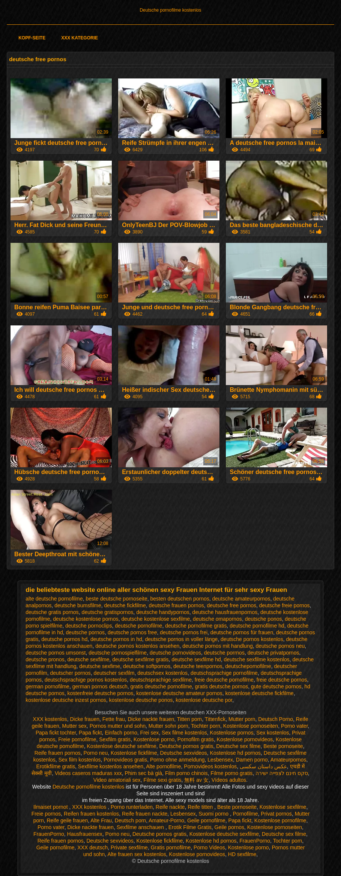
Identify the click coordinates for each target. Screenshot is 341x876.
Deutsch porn (130, 820)
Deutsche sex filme (238, 746)
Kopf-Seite (31, 38)
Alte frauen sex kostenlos (136, 854)
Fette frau (113, 719)
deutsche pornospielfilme (118, 653)
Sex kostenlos (272, 733)
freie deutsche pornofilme (224, 680)
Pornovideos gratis (125, 760)
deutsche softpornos (146, 666)
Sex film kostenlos (80, 760)
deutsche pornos (85, 632)
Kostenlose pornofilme (280, 820)
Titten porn (189, 719)
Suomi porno (214, 814)
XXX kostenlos (50, 719)
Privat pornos (276, 814)
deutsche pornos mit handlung (217, 646)
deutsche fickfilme (125, 605)
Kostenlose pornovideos (245, 739)
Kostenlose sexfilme (283, 807)
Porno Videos (209, 847)
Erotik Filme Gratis (190, 827)
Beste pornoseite (283, 746)
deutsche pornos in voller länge (181, 639)
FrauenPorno (48, 834)
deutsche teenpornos (197, 666)
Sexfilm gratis (115, 739)
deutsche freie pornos (284, 605)
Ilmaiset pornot (51, 807)
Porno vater (294, 726)
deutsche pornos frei (183, 632)
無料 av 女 (196, 780)
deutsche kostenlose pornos (85, 619)
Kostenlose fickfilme (134, 753)
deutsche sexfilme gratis (140, 659)
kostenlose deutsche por (204, 700)
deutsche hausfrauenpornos (225, 612)
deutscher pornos (70, 673)
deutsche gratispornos (108, 612)
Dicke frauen (84, 719)
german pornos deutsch (100, 686)
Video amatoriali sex (117, 780)
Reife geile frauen (67, 820)
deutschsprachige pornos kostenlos (86, 680)
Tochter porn (205, 726)
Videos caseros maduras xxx (88, 773)
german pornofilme (47, 686)
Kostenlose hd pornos (235, 753)
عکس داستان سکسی (263, 766)
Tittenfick (215, 719)
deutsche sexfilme (88, 659)
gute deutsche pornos (276, 686)
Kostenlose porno (154, 739)
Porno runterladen (132, 807)
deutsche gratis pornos (52, 612)
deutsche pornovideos (175, 653)
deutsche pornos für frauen (241, 632)
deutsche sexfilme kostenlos (257, 659)
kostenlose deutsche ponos (141, 700)
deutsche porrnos (224, 653)
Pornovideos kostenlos (210, 766)
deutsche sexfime (99, 666)
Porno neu (96, 753)
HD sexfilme (242, 854)
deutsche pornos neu (280, 646)
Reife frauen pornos (58, 753)
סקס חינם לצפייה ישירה (281, 773)
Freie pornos (46, 814)
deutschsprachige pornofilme (224, 673)
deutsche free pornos (231, 605)
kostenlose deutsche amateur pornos (179, 693)
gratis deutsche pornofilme (161, 686)
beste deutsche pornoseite (116, 599)
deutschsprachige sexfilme (161, 680)
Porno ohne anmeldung (177, 760)
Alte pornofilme (163, 766)
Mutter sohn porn (168, 726)
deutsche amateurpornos (241, 599)
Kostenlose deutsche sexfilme (121, 746)
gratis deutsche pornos (221, 686)
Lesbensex (220, 760)
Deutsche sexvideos (183, 753)
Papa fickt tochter (56, 733)
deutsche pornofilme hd (257, 626)
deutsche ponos (263, 619)
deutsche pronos (45, 659)
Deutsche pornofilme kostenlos (170, 10)
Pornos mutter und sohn (118, 726)
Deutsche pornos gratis (186, 746)
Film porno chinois (186, 773)
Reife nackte (170, 807)
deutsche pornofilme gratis (196, 626)
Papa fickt (90, 733)
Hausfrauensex (84, 834)
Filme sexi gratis (162, 780)
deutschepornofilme (248, 666)
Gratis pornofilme (171, 847)
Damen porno (252, 760)
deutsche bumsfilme (77, 605)
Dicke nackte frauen (151, 719)
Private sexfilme (129, 847)
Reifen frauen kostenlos (91, 814)
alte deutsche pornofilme (54, 599)
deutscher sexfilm (114, 673)
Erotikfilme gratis (55, 766)
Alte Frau (101, 820)
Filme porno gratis (231, 773)
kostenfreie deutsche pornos (100, 693)
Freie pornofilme (77, 739)
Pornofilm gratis (195, 739)
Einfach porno (121, 733)
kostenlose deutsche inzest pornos (66, 700)
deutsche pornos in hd (116, 639)
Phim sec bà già (143, 773)
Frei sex (149, 733)
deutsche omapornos (217, 619)
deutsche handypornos (162, 612)
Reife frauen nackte (144, 814)
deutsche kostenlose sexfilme (155, 619)
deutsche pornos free (132, 632)
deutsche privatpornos (273, 653)
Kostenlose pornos (232, 733)
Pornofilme (245, 814)
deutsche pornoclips (88, 626)
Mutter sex (74, 726)
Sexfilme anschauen (141, 827)
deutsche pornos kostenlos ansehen (137, 646)
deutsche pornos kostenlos (252, 639)
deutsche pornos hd (64, 639)
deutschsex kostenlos (162, 673)
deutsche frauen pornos (176, 605)
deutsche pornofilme (138, 626)
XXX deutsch (92, 847)
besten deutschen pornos (179, 599)
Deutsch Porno (275, 719)
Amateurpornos (288, 760)
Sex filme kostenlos (184, 733)
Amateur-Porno (166, 820)
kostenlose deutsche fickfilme (259, 693)
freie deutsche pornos (282, 680)
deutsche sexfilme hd (196, 659)
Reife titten (201, 807)
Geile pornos (229, 827)
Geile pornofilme (206, 820)
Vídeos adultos (229, 780)
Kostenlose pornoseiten (250, 726)
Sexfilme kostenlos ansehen (110, 766)
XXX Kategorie (79, 38)
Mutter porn (241, 719)
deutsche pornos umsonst (56, 653)
